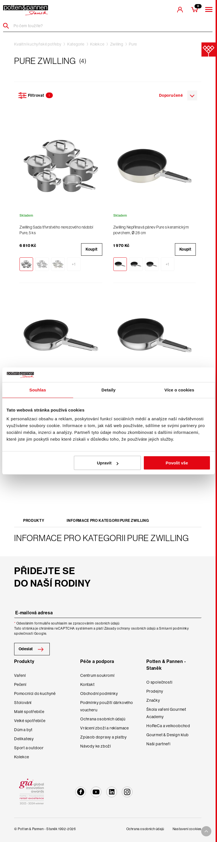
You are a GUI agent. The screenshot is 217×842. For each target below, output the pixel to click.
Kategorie (75, 44)
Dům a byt (23, 729)
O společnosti (159, 682)
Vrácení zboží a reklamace (104, 728)
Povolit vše (177, 462)
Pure (133, 44)
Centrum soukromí (97, 675)
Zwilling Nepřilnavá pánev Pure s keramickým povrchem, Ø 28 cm (151, 230)
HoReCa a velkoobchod (168, 725)
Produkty (33, 520)
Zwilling (116, 44)
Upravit (107, 462)
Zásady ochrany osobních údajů (130, 628)
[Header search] (8, 26)
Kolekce (97, 44)
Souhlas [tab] (37, 389)
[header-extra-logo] (25, 10)
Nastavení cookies (187, 829)
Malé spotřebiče (29, 711)
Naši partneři (158, 744)
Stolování (23, 702)
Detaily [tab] (108, 389)
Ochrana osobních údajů (102, 719)
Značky (153, 700)
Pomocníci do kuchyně (35, 693)
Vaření (20, 675)
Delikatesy (24, 739)
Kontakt (87, 684)
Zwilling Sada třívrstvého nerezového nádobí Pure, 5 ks (56, 230)
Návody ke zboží (95, 746)
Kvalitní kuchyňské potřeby (38, 44)
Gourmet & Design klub (167, 735)
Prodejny (154, 691)
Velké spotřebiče (29, 720)
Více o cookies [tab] (179, 389)
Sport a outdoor (29, 748)
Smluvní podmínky (174, 628)
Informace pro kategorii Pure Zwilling (108, 520)
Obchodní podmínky (99, 693)
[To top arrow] (206, 831)
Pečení (20, 684)
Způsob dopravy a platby (103, 737)
